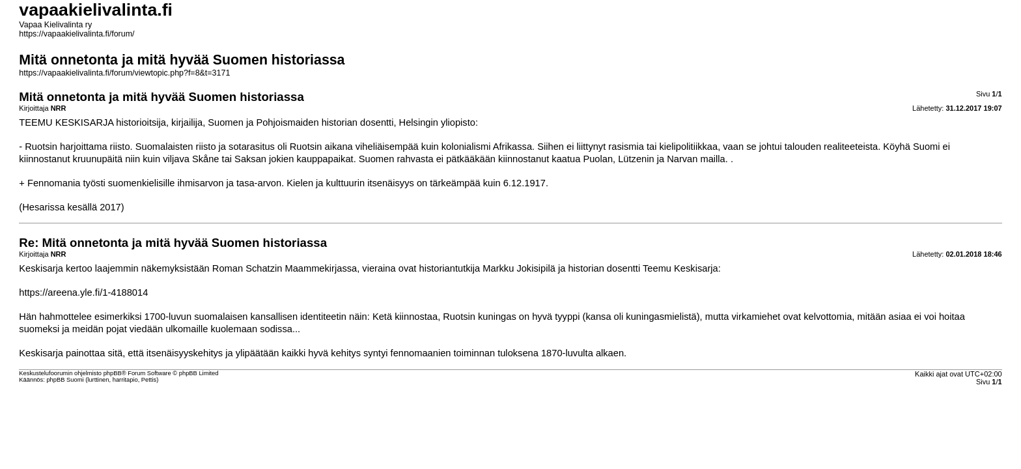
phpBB (113, 373)
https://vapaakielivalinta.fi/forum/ (76, 33)
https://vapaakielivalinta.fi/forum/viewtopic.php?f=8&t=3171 (124, 73)
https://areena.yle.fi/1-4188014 (83, 292)
